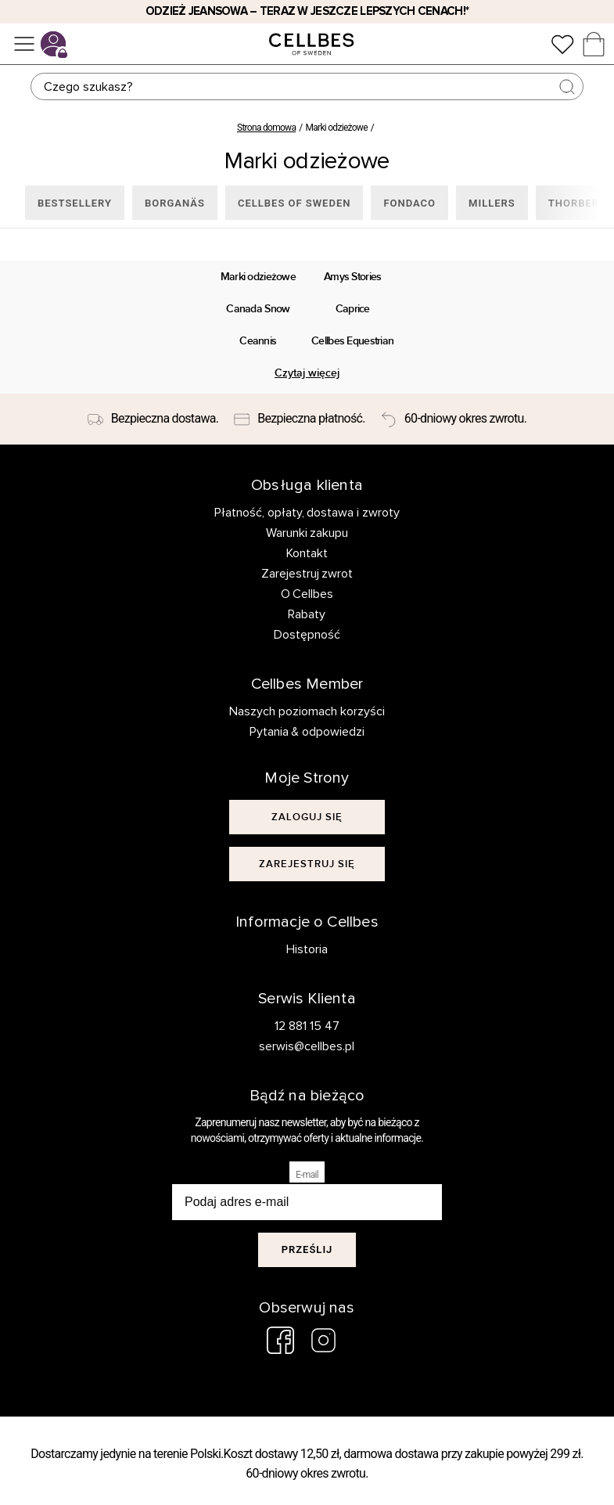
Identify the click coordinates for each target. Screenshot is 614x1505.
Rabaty (306, 614)
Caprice (353, 308)
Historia (307, 949)
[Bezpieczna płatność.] (299, 419)
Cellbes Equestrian (352, 340)
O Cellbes (307, 594)
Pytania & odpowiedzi (307, 732)
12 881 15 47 (307, 1026)
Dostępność (307, 635)
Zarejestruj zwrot (307, 573)
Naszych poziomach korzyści (307, 711)
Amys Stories (353, 276)
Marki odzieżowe (258, 276)
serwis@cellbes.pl (306, 1046)
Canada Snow (257, 308)
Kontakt (307, 553)
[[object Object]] (307, 817)
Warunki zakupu (307, 533)
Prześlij (307, 1249)
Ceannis (257, 340)
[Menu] (24, 43)
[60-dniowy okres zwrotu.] (453, 419)
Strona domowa (266, 127)
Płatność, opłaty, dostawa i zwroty (307, 512)
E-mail (307, 1174)
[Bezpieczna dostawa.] (153, 419)
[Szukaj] (307, 86)
